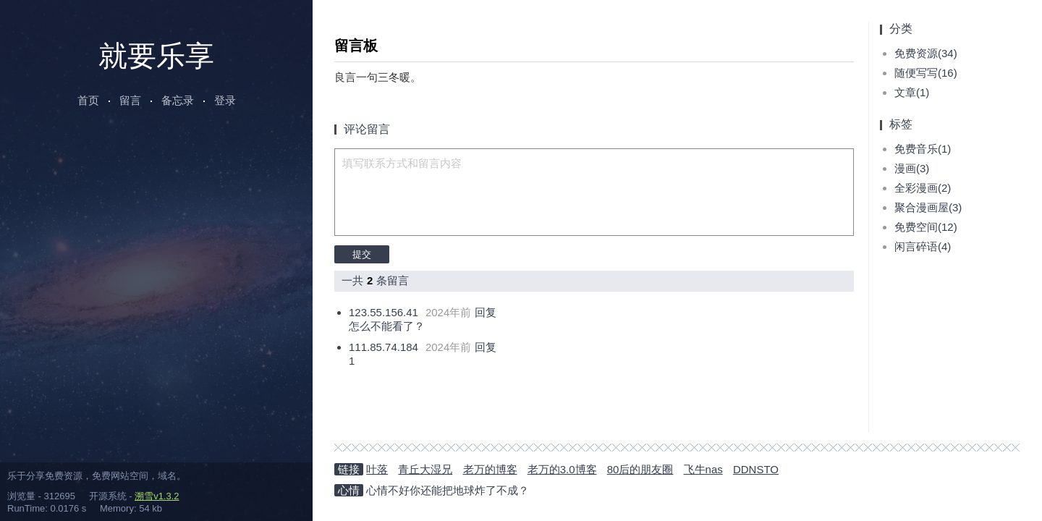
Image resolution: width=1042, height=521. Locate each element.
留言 (130, 100)
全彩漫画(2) (922, 188)
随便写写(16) (925, 73)
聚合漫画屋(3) (928, 207)
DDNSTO (756, 469)
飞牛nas (703, 469)
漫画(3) (911, 168)
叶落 (377, 469)
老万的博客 (490, 469)
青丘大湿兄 (425, 469)
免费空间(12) (925, 227)
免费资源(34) (925, 53)
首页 (88, 100)
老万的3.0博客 (562, 469)
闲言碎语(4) (922, 246)
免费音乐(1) (922, 149)
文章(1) (911, 92)
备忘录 (177, 100)
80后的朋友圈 (640, 469)
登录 (225, 100)
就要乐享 (156, 56)
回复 (485, 312)
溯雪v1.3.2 (157, 496)
